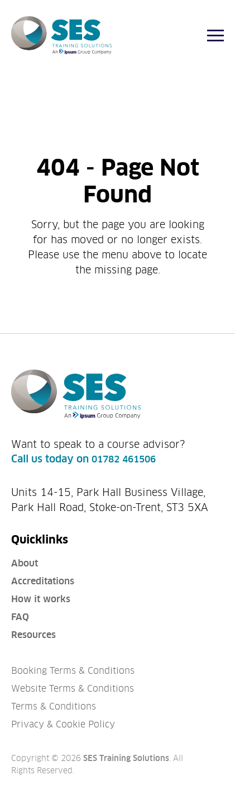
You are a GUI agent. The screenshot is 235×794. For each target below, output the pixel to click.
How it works (40, 599)
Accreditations (42, 581)
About (24, 563)
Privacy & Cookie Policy (63, 724)
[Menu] (215, 35)
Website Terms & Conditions (72, 688)
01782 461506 (124, 459)
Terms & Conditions (53, 706)
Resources (33, 635)
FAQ (20, 617)
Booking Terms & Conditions (73, 670)
